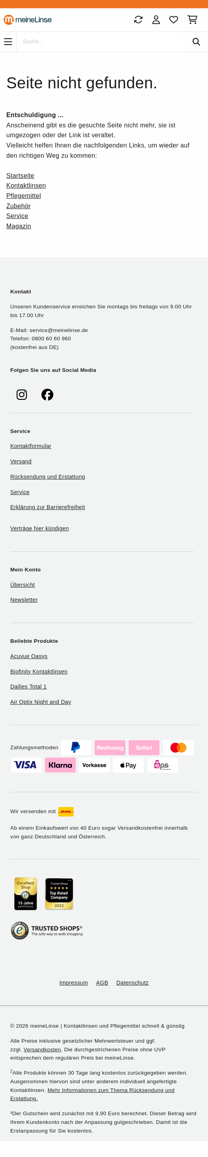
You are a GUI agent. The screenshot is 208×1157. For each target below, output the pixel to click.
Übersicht (22, 585)
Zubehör (18, 206)
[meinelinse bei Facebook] (47, 395)
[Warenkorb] (194, 20)
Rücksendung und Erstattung (47, 477)
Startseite (20, 175)
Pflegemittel (23, 195)
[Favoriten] (174, 20)
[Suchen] (196, 42)
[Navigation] (8, 42)
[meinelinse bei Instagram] (21, 395)
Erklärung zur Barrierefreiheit (47, 507)
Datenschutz (132, 983)
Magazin (18, 226)
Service (17, 216)
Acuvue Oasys (28, 656)
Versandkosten (42, 1049)
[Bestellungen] (138, 20)
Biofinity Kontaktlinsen (38, 671)
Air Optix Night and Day (40, 702)
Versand (21, 461)
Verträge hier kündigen (39, 528)
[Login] (156, 20)
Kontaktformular (30, 446)
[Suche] (101, 42)
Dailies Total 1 (28, 686)
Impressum (74, 983)
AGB (102, 983)
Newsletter (24, 600)
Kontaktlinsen (26, 185)
